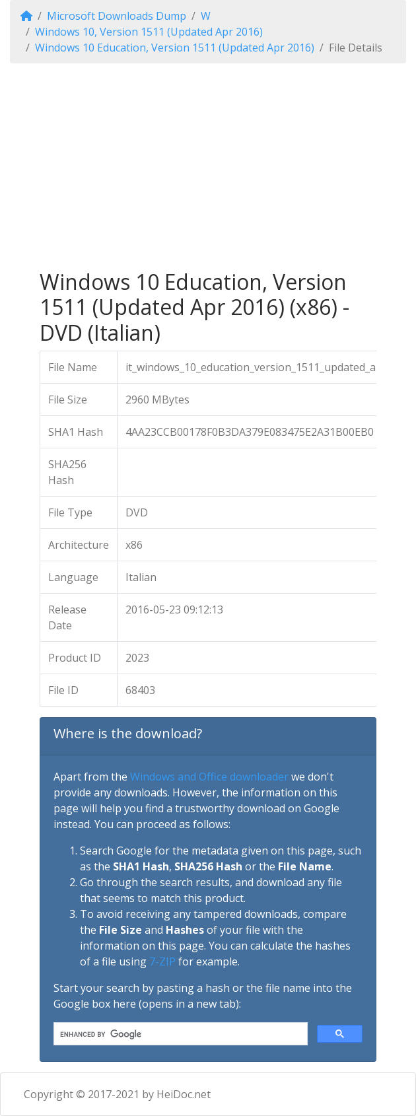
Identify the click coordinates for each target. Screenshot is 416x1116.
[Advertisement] (208, 166)
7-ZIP (162, 961)
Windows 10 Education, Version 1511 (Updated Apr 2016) (174, 47)
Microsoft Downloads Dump (116, 16)
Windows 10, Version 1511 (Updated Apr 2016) (149, 31)
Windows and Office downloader (209, 776)
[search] (179, 1034)
